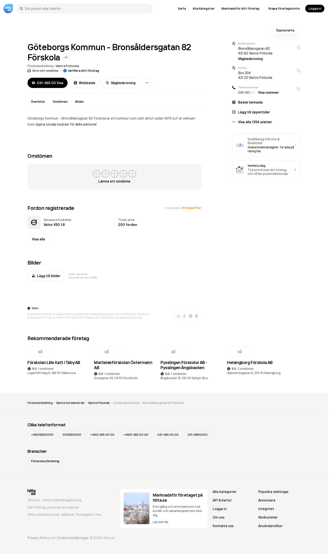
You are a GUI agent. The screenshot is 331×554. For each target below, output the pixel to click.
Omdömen (60, 102)
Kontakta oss (223, 526)
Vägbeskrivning (121, 83)
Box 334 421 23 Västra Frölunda (255, 75)
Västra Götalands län (70, 403)
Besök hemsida (250, 102)
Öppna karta (285, 30)
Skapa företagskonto (284, 8)
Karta (182, 8)
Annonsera (266, 500)
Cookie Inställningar (72, 538)
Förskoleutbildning (40, 66)
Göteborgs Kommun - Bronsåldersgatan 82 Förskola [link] (148, 403)
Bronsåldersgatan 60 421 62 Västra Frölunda (255, 50)
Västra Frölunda (67, 66)
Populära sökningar (273, 492)
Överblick (38, 102)
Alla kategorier (224, 492)
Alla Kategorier (204, 8)
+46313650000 (42, 435)
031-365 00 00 (168, 435)
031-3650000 (198, 435)
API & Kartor (222, 500)
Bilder (79, 102)
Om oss (218, 517)
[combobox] (86, 8)
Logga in (315, 8)
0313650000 (71, 435)
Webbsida (84, 83)
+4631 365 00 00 (102, 435)
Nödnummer (268, 517)
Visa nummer (268, 92)
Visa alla (38, 239)
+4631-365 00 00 (135, 435)
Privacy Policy (38, 538)
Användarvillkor (270, 526)
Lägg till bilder (46, 276)
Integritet (266, 509)
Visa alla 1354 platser (255, 122)
